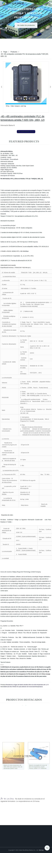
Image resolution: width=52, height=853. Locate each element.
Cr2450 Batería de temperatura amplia (12, 667)
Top (47, 847)
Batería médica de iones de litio (41, 669)
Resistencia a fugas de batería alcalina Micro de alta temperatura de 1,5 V (27, 684)
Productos (14, 52)
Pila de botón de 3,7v (34, 674)
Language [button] (48, 3)
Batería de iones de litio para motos (35, 676)
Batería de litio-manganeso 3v (18, 674)
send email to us (26, 131)
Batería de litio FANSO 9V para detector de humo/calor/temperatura (23, 686)
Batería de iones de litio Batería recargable (37, 667)
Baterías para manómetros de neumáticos (14, 671)
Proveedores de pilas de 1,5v (36, 671)
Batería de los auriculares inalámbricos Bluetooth (16, 669)
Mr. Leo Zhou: (7, 806)
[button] (39, 3)
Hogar (5, 52)
